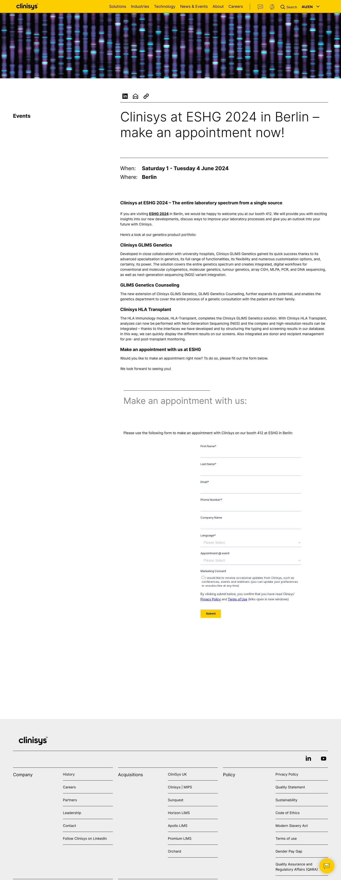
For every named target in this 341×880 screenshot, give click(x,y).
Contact (260, 7)
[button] (289, 6)
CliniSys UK (177, 774)
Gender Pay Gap (289, 851)
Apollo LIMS (177, 825)
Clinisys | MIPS (180, 787)
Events (21, 116)
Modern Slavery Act (292, 825)
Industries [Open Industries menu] (140, 6)
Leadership (72, 813)
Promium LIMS (179, 838)
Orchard (174, 851)
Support (272, 7)
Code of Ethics (288, 813)
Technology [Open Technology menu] (165, 6)
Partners (70, 800)
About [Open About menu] (218, 6)
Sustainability (287, 800)
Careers (235, 6)
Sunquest (175, 800)
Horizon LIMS (179, 813)
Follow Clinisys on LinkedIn (85, 838)
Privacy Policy (287, 774)
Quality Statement (290, 787)
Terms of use (286, 838)
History (69, 774)
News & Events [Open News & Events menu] (194, 6)
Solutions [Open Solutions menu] (117, 6)
